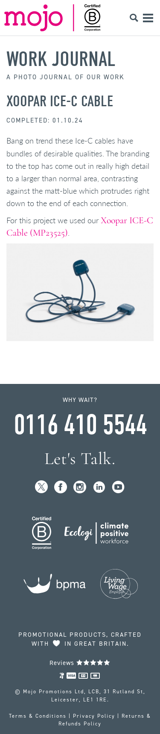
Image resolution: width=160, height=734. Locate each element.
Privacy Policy (94, 716)
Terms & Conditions (38, 716)
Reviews (80, 663)
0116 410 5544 (80, 425)
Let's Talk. (80, 458)
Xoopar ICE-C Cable (59, 101)
